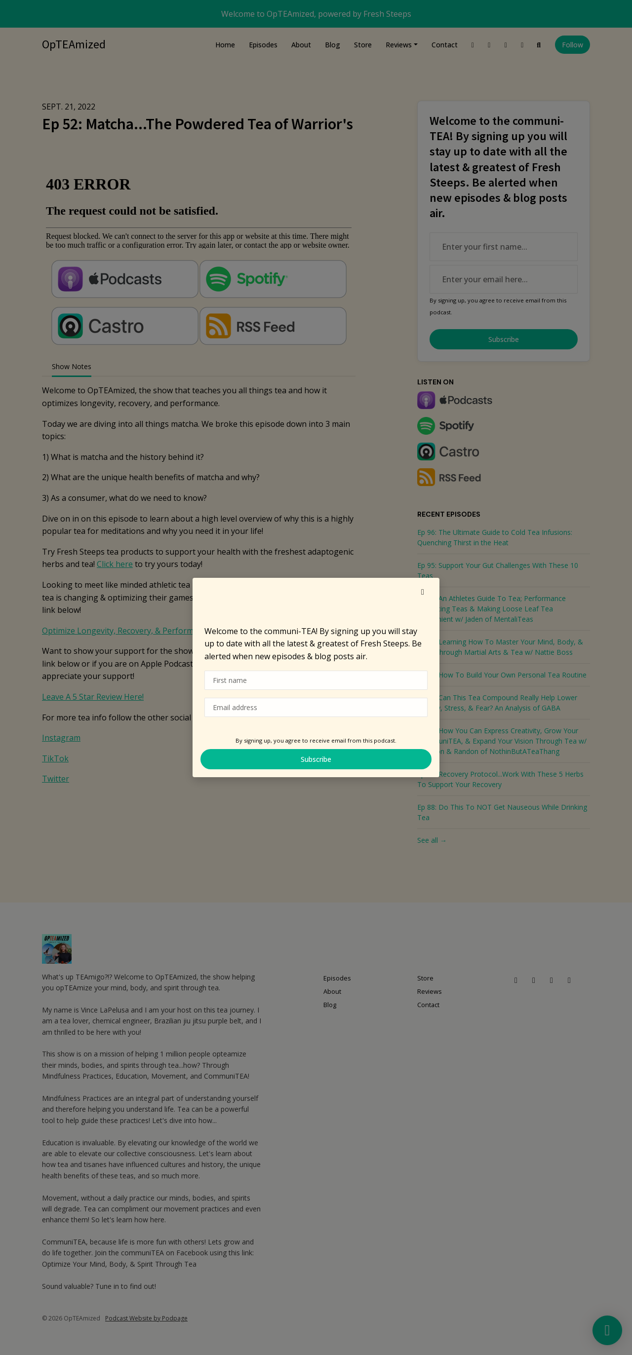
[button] (423, 592)
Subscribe (316, 759)
